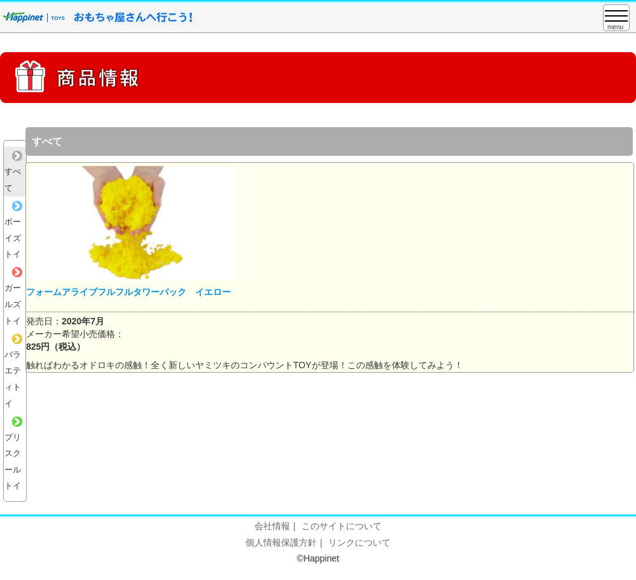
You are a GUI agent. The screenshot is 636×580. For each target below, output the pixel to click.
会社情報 (272, 526)
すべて (13, 172)
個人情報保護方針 (281, 542)
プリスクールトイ (13, 454)
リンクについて (359, 542)
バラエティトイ (13, 371)
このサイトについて (341, 526)
